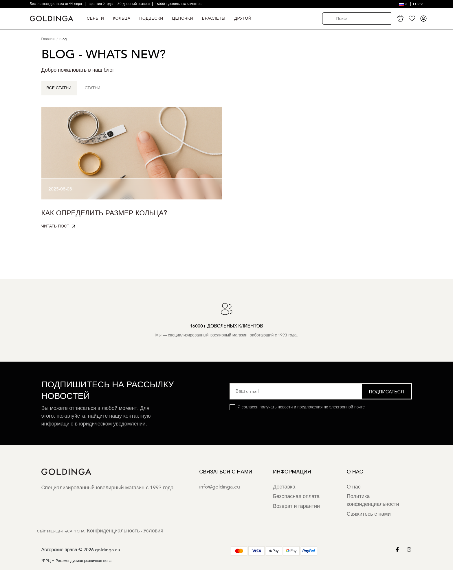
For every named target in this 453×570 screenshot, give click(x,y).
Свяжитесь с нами (369, 514)
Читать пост (55, 226)
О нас (354, 487)
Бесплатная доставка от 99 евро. (57, 3)
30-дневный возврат (134, 3)
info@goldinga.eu (219, 487)
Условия (153, 530)
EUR (418, 4)
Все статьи (59, 88)
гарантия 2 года (100, 3)
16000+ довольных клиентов (178, 3)
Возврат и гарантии (296, 506)
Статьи (92, 88)
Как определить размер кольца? (104, 213)
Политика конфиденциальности (373, 500)
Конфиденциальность (113, 530)
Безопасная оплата (296, 496)
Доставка (284, 487)
